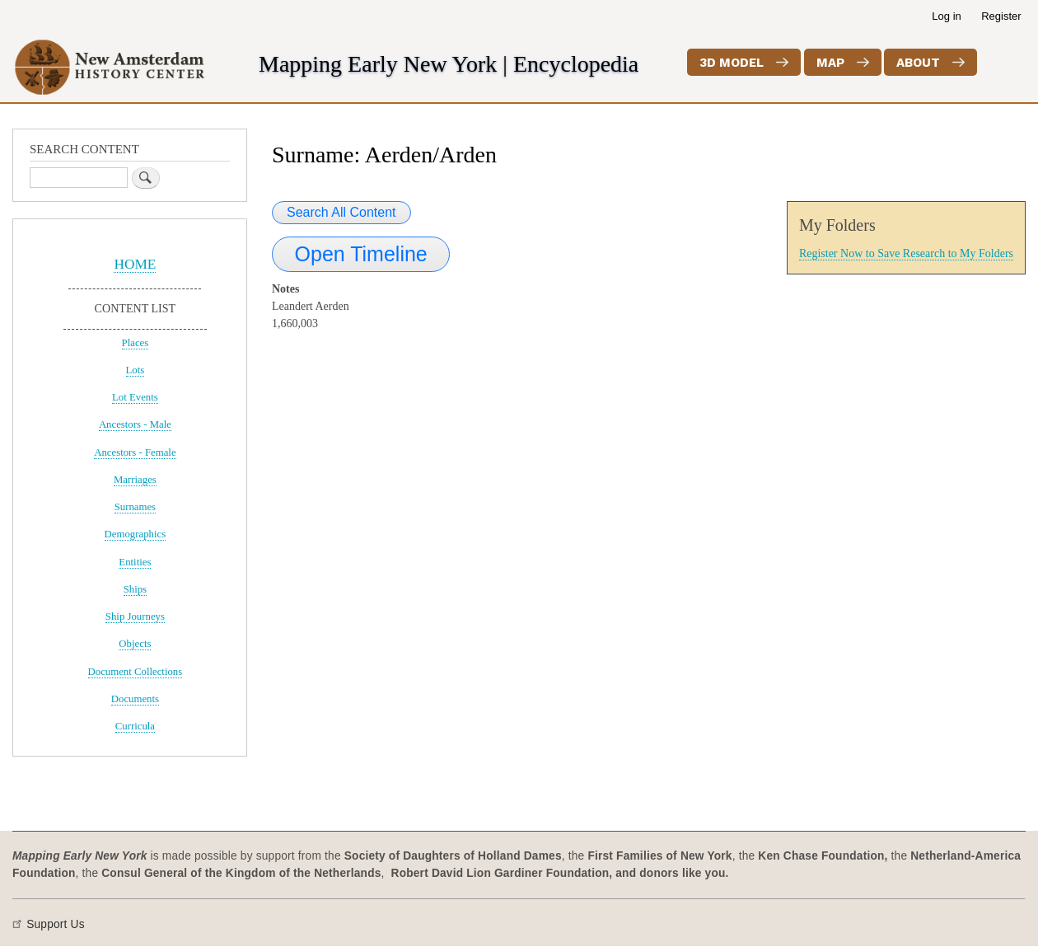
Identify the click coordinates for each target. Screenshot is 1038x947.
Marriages (135, 479)
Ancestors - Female (134, 452)
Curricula (135, 726)
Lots (135, 370)
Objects (135, 643)
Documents (135, 699)
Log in (946, 16)
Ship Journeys (135, 616)
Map (830, 62)
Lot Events (135, 397)
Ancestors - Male (135, 424)
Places (135, 343)
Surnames (135, 507)
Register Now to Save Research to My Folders (906, 253)
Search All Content (341, 212)
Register (1001, 16)
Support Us (55, 924)
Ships (135, 589)
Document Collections (135, 671)
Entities (135, 562)
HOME (135, 264)
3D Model (731, 62)
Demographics (135, 534)
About (918, 62)
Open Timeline (361, 253)
